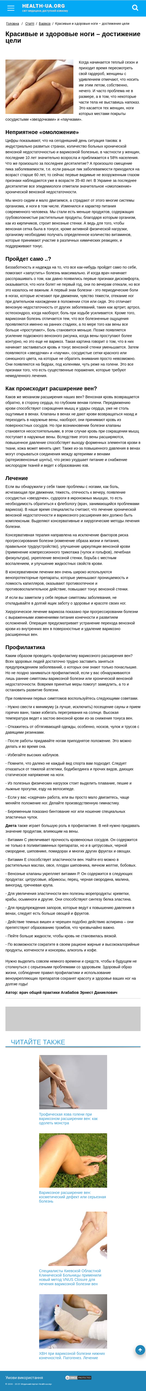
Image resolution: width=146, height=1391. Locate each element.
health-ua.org (49, 7)
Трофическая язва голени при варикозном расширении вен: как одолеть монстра (73, 1090)
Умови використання (24, 1378)
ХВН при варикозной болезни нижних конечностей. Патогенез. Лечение (73, 1327)
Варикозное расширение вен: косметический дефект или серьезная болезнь (73, 1168)
